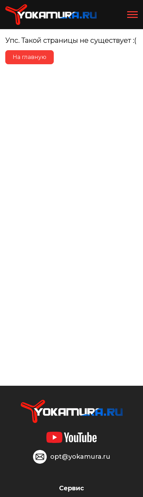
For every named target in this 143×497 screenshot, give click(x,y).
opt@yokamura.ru (80, 456)
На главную (29, 57)
